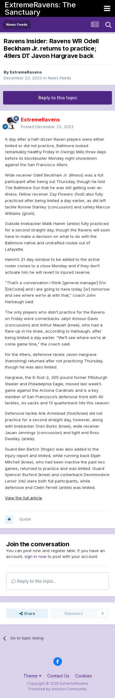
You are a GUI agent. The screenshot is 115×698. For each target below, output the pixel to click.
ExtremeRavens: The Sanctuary (40, 8)
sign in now (36, 556)
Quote (25, 519)
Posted (47, 126)
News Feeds (59, 77)
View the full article (23, 497)
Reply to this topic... (34, 581)
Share (27, 613)
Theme (32, 675)
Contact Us (58, 675)
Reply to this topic (57, 97)
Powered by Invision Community (58, 689)
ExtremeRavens (26, 72)
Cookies (83, 675)
